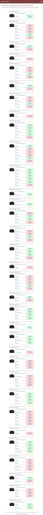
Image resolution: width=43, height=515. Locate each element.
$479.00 (29, 124)
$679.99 (29, 37)
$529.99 (29, 157)
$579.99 (29, 34)
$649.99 (29, 257)
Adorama (16, 68)
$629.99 (29, 236)
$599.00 (29, 327)
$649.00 (29, 351)
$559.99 (29, 218)
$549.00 (29, 58)
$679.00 (29, 31)
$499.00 (29, 97)
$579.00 (29, 16)
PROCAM (17, 16)
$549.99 (29, 45)
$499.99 (29, 85)
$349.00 (29, 504)
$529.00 (29, 145)
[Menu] (21, 1)
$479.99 (29, 133)
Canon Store (17, 35)
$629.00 (29, 230)
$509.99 (29, 181)
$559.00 (29, 203)
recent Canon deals (10, 7)
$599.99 (29, 342)
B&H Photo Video (18, 29)
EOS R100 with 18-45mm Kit (20, 13)
